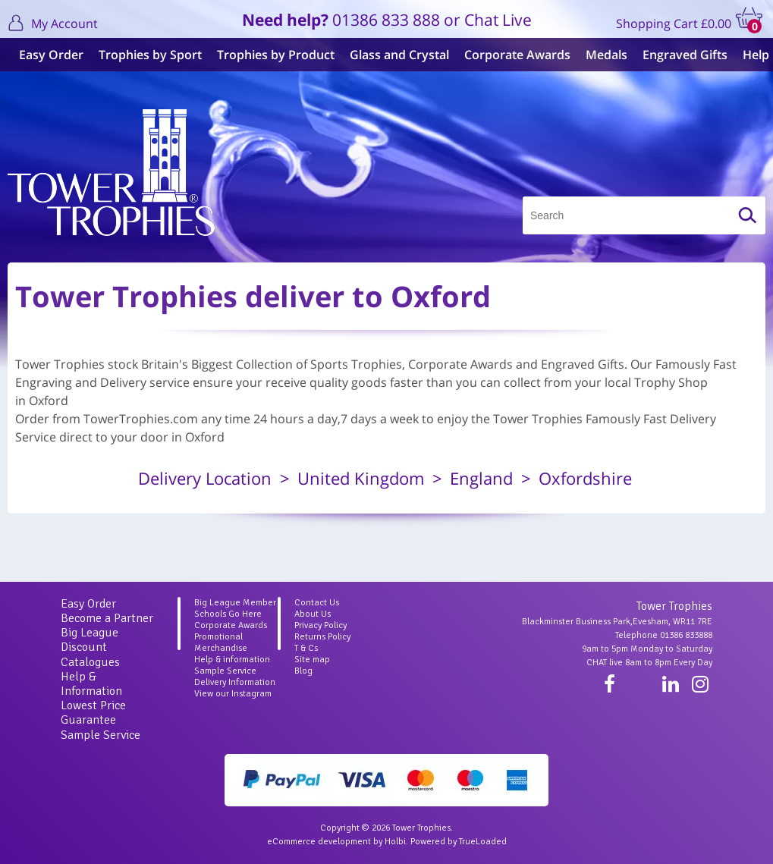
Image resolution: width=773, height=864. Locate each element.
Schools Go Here (228, 614)
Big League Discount (89, 640)
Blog (303, 671)
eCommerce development (319, 841)
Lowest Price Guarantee (93, 712)
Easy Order (47, 54)
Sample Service (100, 735)
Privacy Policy (320, 625)
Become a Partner (107, 618)
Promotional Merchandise (220, 642)
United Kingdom (360, 478)
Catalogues (90, 662)
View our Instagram (233, 693)
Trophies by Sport (146, 54)
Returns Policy (322, 637)
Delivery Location (205, 478)
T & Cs (306, 648)
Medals (603, 54)
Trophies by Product (272, 54)
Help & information (232, 659)
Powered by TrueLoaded (458, 841)
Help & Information (91, 684)
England (481, 478)
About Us (312, 614)
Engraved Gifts (681, 54)
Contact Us (316, 602)
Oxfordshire (585, 478)
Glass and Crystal (395, 54)
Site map (312, 659)
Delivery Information (234, 682)
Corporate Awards (513, 54)
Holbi (395, 841)
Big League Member (235, 602)
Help (752, 54)
